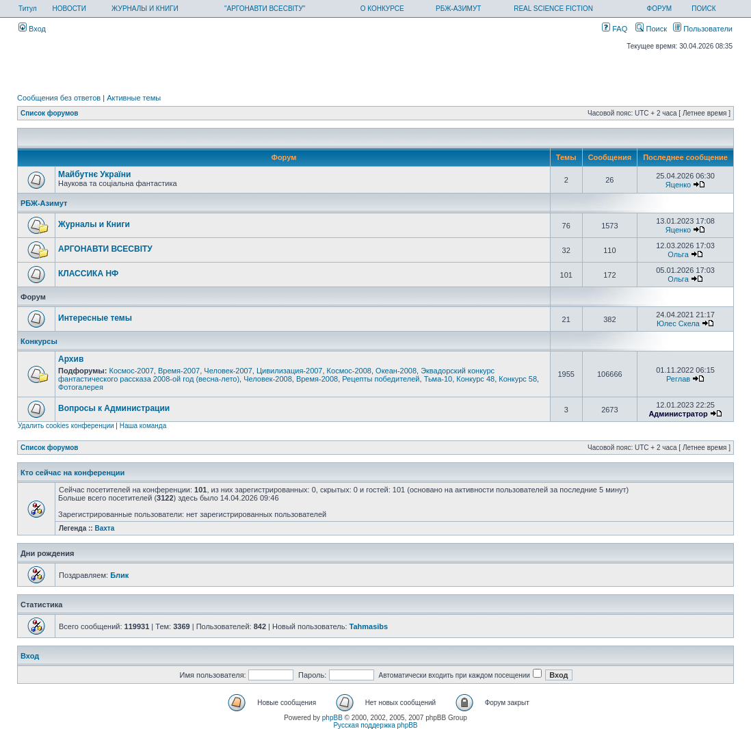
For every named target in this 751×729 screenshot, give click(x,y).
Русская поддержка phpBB (375, 725)
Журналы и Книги (94, 224)
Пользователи (703, 29)
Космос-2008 (349, 371)
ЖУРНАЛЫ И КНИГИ (145, 8)
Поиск (651, 29)
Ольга (678, 254)
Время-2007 (179, 371)
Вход (32, 29)
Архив (70, 359)
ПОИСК (703, 8)
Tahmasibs (369, 626)
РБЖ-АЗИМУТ (458, 8)
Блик (119, 575)
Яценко (678, 185)
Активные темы (134, 98)
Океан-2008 (396, 371)
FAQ (614, 29)
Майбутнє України (94, 174)
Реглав (678, 379)
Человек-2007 (228, 371)
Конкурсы (39, 341)
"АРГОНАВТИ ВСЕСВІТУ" (264, 8)
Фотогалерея (80, 387)
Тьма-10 (438, 379)
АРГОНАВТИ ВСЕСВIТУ (105, 249)
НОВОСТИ (69, 8)
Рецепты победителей (380, 379)
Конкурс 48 (475, 379)
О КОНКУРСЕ (382, 8)
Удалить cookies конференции (66, 425)
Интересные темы (95, 318)
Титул (27, 8)
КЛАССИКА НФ (88, 273)
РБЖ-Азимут (44, 203)
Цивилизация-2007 (289, 371)
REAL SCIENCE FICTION (553, 8)
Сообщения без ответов (59, 98)
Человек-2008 (267, 379)
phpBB (332, 717)
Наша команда (143, 425)
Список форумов (50, 113)
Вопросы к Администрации (114, 408)
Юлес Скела (678, 323)
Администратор (677, 414)
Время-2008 (317, 379)
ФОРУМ (659, 8)
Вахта (104, 528)
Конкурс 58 (518, 379)
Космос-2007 (131, 371)
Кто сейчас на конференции (72, 472)
